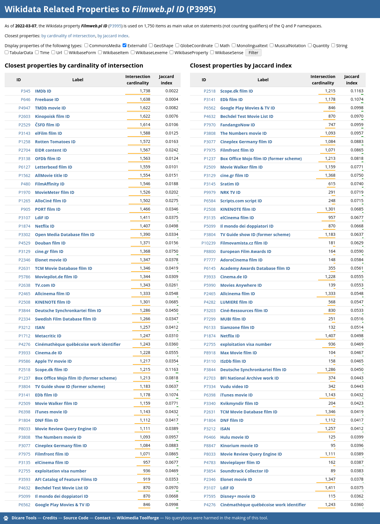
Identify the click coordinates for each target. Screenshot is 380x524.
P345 (25, 91)
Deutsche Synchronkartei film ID (68, 310)
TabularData (21, 52)
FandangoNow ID (237, 125)
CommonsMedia (105, 45)
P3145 (209, 184)
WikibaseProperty (191, 52)
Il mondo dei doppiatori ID (61, 496)
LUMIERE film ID (236, 302)
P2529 (24, 125)
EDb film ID (46, 395)
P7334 (209, 386)
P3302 (24, 234)
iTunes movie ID (51, 412)
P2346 (24, 260)
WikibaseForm (82, 52)
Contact (103, 518)
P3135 (24, 462)
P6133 (209, 327)
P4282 (209, 302)
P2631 (24, 268)
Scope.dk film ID (51, 369)
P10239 (208, 243)
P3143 (24, 133)
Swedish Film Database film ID (65, 319)
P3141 (24, 395)
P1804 (24, 420)
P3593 (24, 479)
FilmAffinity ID (50, 184)
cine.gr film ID (49, 251)
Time (44, 52)
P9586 (24, 361)
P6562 (24, 504)
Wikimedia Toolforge (138, 518)
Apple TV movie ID (53, 361)
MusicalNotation (290, 45)
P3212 (24, 327)
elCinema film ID (52, 462)
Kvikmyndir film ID (239, 403)
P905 (25, 209)
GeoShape (163, 45)
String (341, 45)
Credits (50, 518)
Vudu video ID (234, 386)
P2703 (209, 378)
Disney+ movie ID (237, 496)
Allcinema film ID (52, 293)
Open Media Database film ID (65, 234)
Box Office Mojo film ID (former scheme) (75, 378)
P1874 (24, 226)
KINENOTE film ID (53, 302)
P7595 (209, 496)
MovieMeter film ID (54, 192)
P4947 (24, 108)
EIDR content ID (51, 150)
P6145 (209, 268)
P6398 (24, 412)
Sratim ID (229, 184)
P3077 (24, 445)
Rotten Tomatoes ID (55, 141)
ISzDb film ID (233, 361)
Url (59, 52)
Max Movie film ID (238, 352)
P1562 (24, 175)
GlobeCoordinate (196, 45)
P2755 (24, 471)
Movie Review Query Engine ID (66, 428)
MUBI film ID (233, 319)
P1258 (24, 141)
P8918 (209, 352)
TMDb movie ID (50, 108)
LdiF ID (42, 217)
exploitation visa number (60, 471)
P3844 (24, 310)
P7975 (24, 454)
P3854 (209, 471)
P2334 (24, 319)
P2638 (24, 285)
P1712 (24, 336)
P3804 (24, 386)
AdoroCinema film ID (241, 260)
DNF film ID (46, 420)
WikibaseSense (229, 52)
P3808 (24, 437)
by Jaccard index (112, 35)
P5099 (24, 496)
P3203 (209, 310)
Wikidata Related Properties (62, 9)
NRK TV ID (230, 192)
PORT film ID (47, 209)
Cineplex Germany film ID (61, 445)
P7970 (209, 125)
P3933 (24, 352)
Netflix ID (44, 226)
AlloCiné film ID (51, 200)
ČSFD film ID (47, 125)
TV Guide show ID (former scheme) (70, 386)
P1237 (24, 378)
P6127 (24, 167)
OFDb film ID (48, 158)
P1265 (24, 200)
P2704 (24, 150)
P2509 (24, 403)
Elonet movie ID (51, 260)
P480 (25, 184)
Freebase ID (47, 99)
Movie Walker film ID (56, 403)
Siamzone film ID (237, 327)
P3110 (209, 361)
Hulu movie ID (234, 437)
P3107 (24, 217)
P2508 (24, 302)
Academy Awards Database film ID (255, 268)
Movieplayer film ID (240, 462)
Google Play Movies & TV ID (62, 504)
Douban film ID (50, 243)
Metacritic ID (48, 336)
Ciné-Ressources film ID (244, 310)
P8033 (24, 428)
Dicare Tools (24, 518)
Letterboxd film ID (53, 167)
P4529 (24, 243)
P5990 (209, 285)
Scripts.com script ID (241, 200)
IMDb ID (43, 91)
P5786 (24, 276)
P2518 (24, 369)
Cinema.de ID (48, 352)
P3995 (115, 26)
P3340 (209, 403)
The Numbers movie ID (58, 437)
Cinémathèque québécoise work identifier (78, 344)
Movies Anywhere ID (241, 285)
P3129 (24, 251)
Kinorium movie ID (239, 445)
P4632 (24, 488)
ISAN (40, 327)
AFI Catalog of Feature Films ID (66, 479)
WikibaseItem (116, 52)
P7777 (209, 260)
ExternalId (137, 45)
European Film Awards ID (245, 251)
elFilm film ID (48, 133)
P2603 (24, 116)
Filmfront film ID (52, 454)
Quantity (321, 45)
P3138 (24, 158)
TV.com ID (45, 285)
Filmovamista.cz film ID (244, 243)
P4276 (24, 344)
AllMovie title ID (51, 175)
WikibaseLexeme (152, 52)
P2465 (24, 293)
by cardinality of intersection (68, 35)
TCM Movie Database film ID (63, 268)
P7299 (209, 319)
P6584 (209, 200)
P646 (25, 99)
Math (225, 45)
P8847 (209, 445)
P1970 (24, 192)
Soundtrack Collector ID (244, 471)
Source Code (75, 518)
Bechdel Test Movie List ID (61, 488)
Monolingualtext (252, 45)
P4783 (209, 462)
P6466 (209, 437)
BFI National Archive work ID (249, 378)
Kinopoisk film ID (52, 116)
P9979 (209, 192)
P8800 (209, 251)
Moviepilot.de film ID (56, 276)
